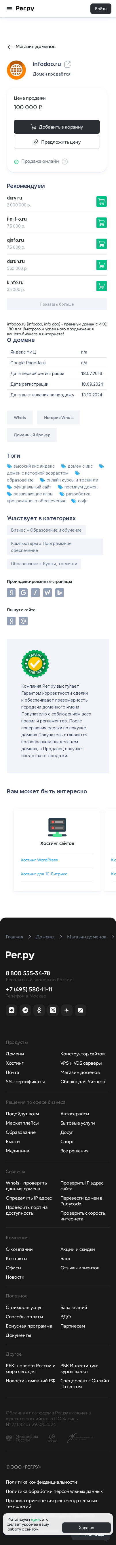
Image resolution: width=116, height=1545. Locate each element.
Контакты (16, 1258)
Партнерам (72, 1326)
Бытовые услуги (77, 1123)
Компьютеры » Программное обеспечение (41, 547)
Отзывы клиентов (80, 1268)
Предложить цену (60, 142)
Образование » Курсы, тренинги (44, 563)
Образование (20, 1132)
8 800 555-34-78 (28, 973)
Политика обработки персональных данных (54, 1491)
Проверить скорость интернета (82, 1216)
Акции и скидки (77, 1249)
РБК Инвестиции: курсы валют (79, 1368)
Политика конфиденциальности (41, 1482)
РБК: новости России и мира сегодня (30, 1368)
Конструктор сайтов (82, 1054)
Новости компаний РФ (30, 1380)
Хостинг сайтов (57, 843)
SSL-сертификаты (25, 1081)
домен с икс (77, 466)
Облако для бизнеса (82, 1081)
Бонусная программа (29, 1326)
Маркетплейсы (22, 1123)
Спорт (67, 1141)
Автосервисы (74, 1113)
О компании (19, 1249)
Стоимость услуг (24, 1307)
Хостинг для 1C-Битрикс (44, 873)
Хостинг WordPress (39, 860)
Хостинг (15, 1063)
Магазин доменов (35, 46)
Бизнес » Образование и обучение (46, 530)
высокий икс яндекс (31, 466)
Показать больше (57, 304)
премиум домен (78, 487)
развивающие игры (30, 494)
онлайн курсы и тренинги (69, 480)
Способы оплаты (24, 1316)
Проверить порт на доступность (27, 1210)
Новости (15, 1277)
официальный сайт (30, 487)
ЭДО (65, 1316)
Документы (18, 1335)
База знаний (73, 1307)
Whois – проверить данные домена (26, 1185)
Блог (65, 1258)
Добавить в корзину (61, 127)
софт (79, 501)
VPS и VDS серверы (81, 1063)
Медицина (17, 1151)
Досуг (66, 1132)
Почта (12, 1072)
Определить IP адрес (29, 1198)
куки (35, 1519)
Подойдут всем (22, 1113)
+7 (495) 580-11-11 (29, 989)
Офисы (13, 1268)
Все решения (74, 1151)
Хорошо (86, 1527)
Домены (15, 1054)
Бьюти (13, 1141)
